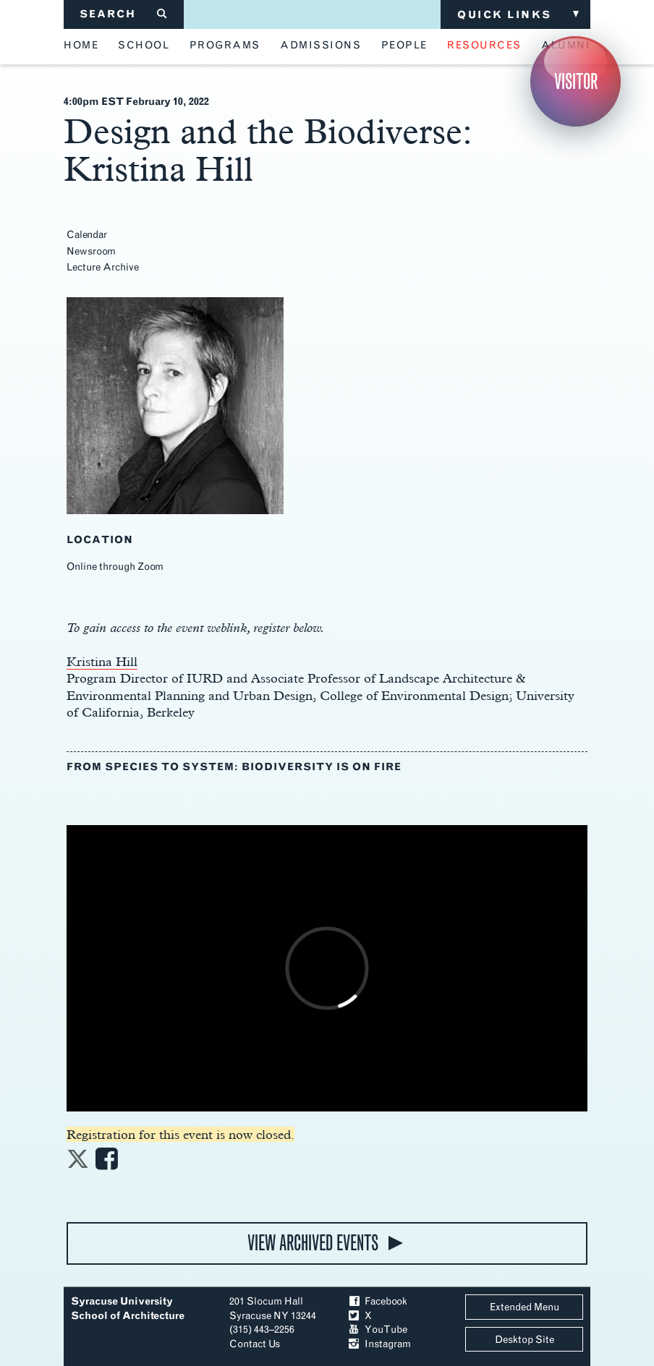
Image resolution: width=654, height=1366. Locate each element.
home (81, 45)
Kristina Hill (102, 661)
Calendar (87, 235)
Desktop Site (524, 1339)
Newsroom (91, 251)
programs (225, 45)
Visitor (576, 81)
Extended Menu (524, 1307)
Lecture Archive (103, 267)
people (404, 45)
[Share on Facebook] (106, 1163)
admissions (320, 45)
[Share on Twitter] (78, 1163)
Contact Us (254, 1344)
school (143, 45)
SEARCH (124, 14)
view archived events (312, 1242)
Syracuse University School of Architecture (127, 1308)
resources (484, 45)
